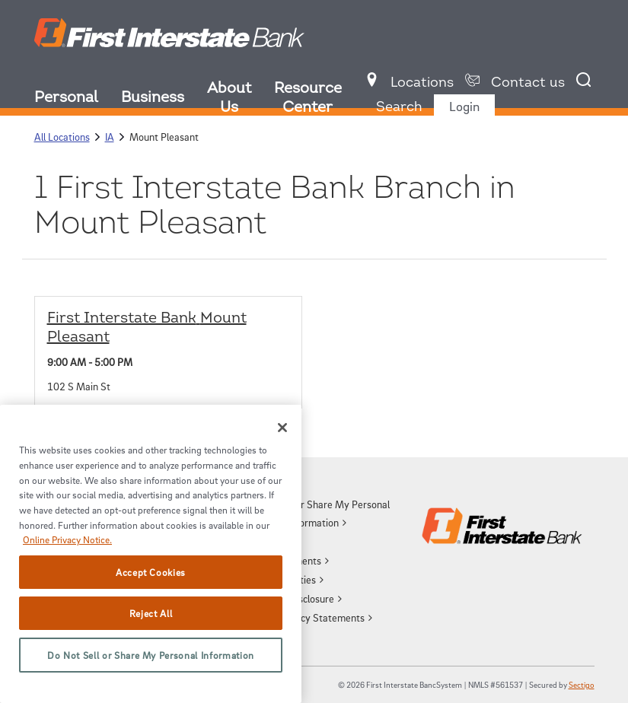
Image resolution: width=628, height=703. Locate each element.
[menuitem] (77, 99)
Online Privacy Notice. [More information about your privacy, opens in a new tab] (67, 539)
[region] (150, 554)
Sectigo (582, 684)
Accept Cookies (151, 572)
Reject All (151, 613)
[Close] (282, 427)
